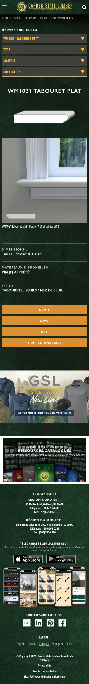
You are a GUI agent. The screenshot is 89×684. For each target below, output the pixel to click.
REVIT (44, 310)
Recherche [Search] (84, 7)
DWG (44, 320)
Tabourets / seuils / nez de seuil (32, 290)
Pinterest (50, 622)
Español (32, 643)
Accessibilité (44, 665)
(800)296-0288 (51, 528)
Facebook (62, 622)
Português (57, 643)
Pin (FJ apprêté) (16, 272)
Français (44, 643)
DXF (44, 332)
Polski (69, 643)
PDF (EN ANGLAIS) (44, 343)
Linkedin (38, 622)
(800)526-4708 (51, 508)
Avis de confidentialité (45, 671)
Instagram (26, 622)
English (21, 643)
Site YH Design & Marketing (44, 676)
